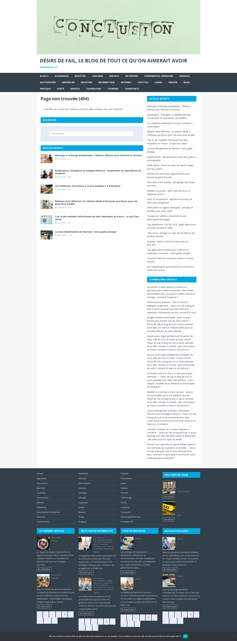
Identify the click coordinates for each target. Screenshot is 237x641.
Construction (42, 497)
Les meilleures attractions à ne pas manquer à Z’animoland (87, 185)
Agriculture (42, 478)
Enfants (114, 76)
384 (47, 620)
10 (89, 627)
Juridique (83, 492)
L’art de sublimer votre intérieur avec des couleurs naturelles (187, 485)
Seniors (124, 488)
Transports (132, 88)
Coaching (97, 76)
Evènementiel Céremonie (158, 76)
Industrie (86, 82)
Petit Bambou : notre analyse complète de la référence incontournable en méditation (171, 383)
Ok (185, 636)
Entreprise (131, 76)
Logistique (83, 502)
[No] (233, 636)
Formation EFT (127, 521)
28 (131, 623)
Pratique (45, 88)
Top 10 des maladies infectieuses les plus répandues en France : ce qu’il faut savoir (97, 218)
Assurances (61, 76)
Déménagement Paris (131, 516)
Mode (186, 82)
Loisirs (158, 82)
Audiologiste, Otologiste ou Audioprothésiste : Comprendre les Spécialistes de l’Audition (98, 172)
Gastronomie (48, 82)
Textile (110, 547)
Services (75, 88)
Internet (126, 82)
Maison (173, 82)
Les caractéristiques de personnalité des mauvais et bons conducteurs (188, 507)
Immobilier (68, 82)
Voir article (168, 496)
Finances (184, 76)
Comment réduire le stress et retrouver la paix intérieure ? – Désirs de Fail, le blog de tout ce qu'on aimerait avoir (169, 377)
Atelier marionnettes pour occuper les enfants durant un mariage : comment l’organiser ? (171, 294)
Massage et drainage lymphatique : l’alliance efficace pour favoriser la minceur (98, 155)
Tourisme (112, 88)
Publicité (107, 542)
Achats (44, 76)
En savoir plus (44, 569)
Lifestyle (143, 82)
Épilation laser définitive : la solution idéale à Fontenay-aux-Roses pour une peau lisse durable (96, 202)
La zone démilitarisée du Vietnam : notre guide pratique (85, 231)
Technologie (93, 88)
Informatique (106, 82)
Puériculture (126, 478)
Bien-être (80, 76)
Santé (60, 88)
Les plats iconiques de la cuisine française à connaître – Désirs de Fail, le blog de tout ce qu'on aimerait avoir (171, 432)
